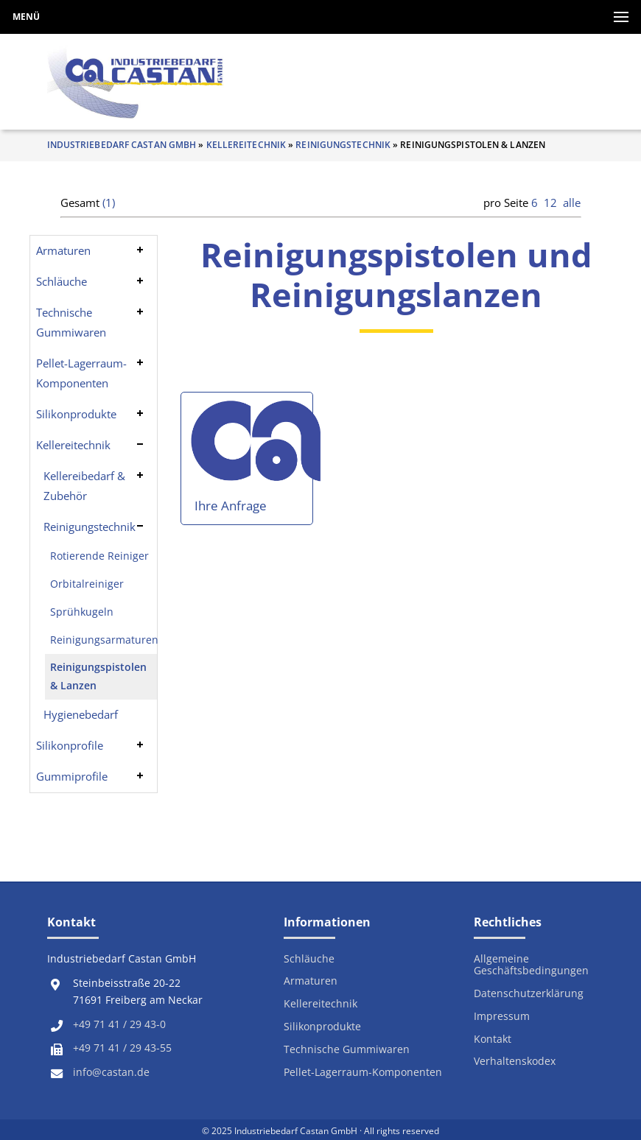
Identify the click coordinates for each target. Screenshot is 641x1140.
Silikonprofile (69, 745)
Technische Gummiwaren (71, 322)
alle (572, 202)
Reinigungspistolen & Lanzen (98, 676)
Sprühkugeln (81, 612)
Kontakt (492, 1039)
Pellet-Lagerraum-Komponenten (81, 373)
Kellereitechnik (246, 144)
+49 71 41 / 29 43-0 (119, 1024)
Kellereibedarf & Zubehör (84, 485)
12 (550, 202)
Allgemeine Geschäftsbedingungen (531, 965)
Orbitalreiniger (87, 584)
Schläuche (61, 281)
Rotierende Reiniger (99, 556)
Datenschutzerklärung (529, 994)
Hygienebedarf (80, 714)
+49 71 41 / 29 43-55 (122, 1048)
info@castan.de (111, 1072)
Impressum (502, 1016)
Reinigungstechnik (342, 144)
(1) (108, 202)
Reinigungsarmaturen (103, 640)
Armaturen (63, 250)
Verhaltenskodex (515, 1061)
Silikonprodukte (76, 414)
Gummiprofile (72, 776)
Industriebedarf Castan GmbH (122, 144)
